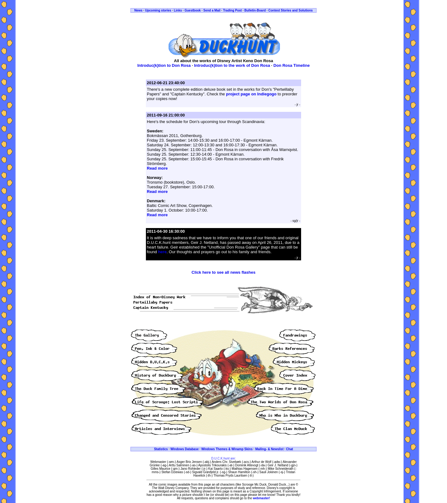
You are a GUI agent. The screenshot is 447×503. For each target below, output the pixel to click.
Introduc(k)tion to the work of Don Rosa (232, 65)
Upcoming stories (158, 10)
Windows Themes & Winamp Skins (226, 449)
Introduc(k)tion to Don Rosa (164, 65)
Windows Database (184, 449)
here (162, 251)
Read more (157, 168)
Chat (289, 449)
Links (178, 10)
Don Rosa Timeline (291, 65)
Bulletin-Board (255, 10)
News (138, 10)
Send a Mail (211, 10)
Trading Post (232, 10)
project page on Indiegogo (251, 94)
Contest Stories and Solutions (291, 10)
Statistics (161, 449)
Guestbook (192, 10)
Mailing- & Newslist (269, 449)
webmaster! (261, 498)
